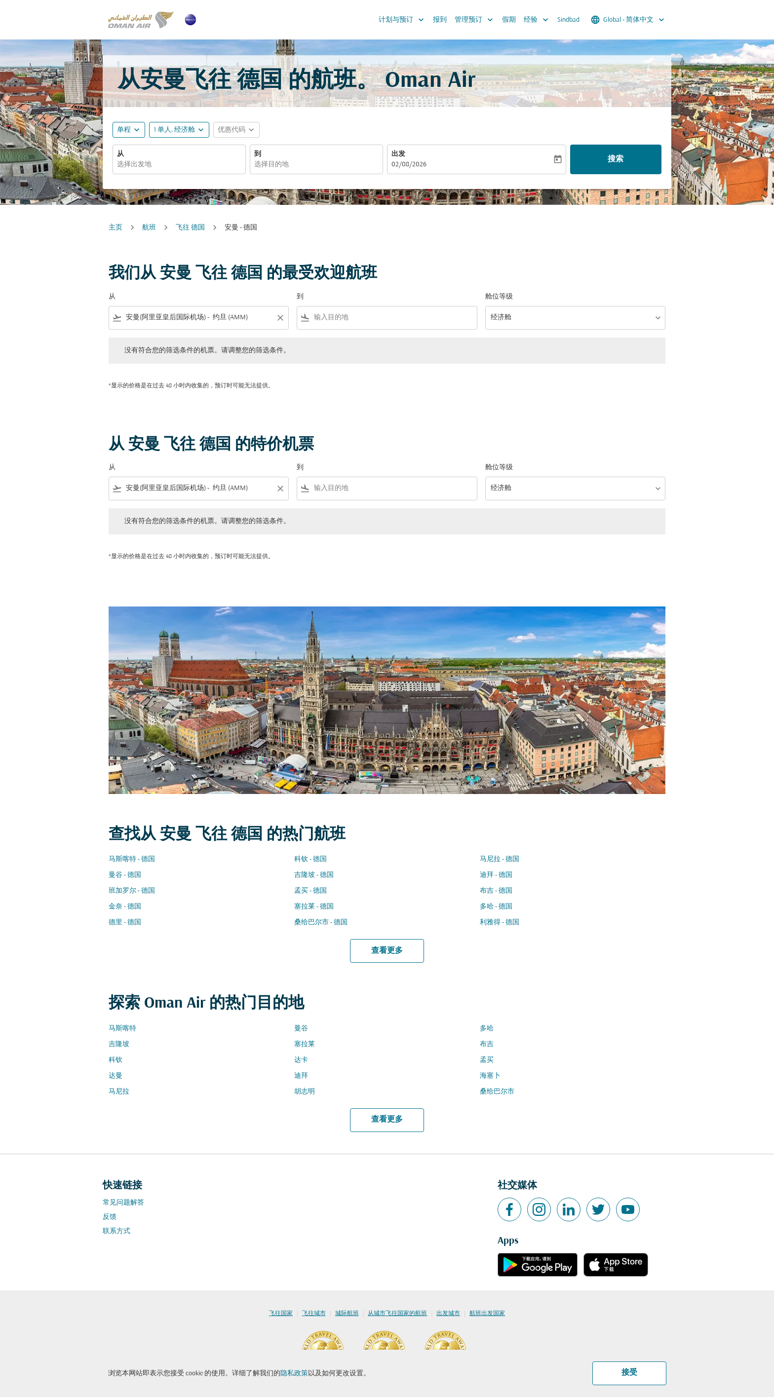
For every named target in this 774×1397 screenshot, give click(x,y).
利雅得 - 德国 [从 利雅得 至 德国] (499, 922)
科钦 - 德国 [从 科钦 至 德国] (310, 859)
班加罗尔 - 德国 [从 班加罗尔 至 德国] (132, 891)
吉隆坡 (119, 1044)
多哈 (487, 1028)
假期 (509, 20)
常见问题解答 (123, 1203)
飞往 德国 (190, 227)
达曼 (115, 1076)
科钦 (115, 1060)
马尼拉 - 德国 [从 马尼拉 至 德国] (499, 859)
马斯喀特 (122, 1028)
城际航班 (347, 1314)
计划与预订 (404, 20)
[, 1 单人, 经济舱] (174, 130)
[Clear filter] (279, 317)
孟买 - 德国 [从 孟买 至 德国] (310, 891)
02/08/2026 (408, 164)
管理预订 (476, 20)
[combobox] (179, 164)
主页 (115, 227)
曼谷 (301, 1028)
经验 (538, 20)
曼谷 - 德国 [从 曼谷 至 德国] (125, 875)
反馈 (109, 1217)
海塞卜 (490, 1076)
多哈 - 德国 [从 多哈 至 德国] (496, 906)
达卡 (301, 1060)
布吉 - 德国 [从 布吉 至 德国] (496, 891)
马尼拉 (119, 1091)
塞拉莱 (304, 1044)
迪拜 (301, 1076)
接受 (629, 1373)
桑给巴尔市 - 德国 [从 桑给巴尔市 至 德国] (321, 922)
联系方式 (116, 1231)
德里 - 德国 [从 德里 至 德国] (125, 922)
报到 (440, 20)
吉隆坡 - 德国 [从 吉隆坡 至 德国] (314, 875)
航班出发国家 (487, 1314)
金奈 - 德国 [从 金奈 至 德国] (125, 906)
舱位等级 (499, 297)
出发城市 (448, 1314)
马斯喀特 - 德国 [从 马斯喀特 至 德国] (132, 859)
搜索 (615, 159)
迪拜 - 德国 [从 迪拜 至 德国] (496, 875)
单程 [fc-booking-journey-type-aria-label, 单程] (124, 130)
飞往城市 (314, 1314)
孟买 (487, 1060)
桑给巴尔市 (497, 1091)
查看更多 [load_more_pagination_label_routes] (387, 951)
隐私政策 (294, 1373)
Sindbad (568, 20)
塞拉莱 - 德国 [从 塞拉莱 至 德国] (314, 906)
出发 (398, 154)
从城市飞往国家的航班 (397, 1314)
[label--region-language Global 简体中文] (628, 20)
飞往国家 (281, 1314)
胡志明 (304, 1091)
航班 (149, 227)
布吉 (487, 1044)
